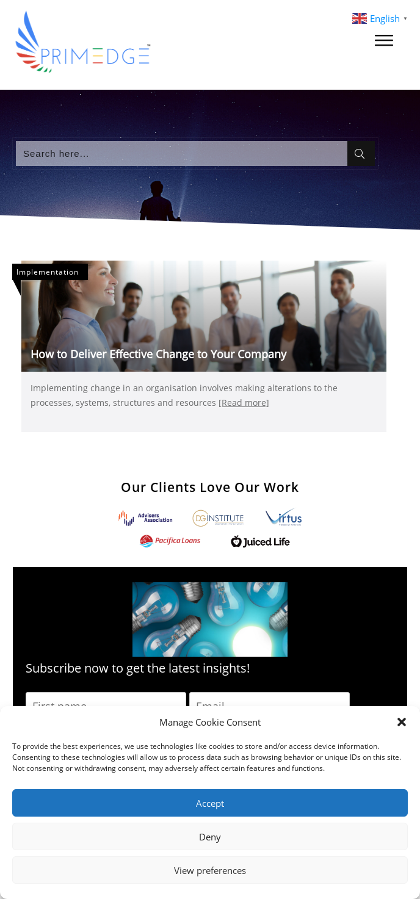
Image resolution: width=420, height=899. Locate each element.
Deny (210, 837)
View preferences (210, 870)
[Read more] (244, 402)
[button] (402, 722)
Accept (210, 803)
